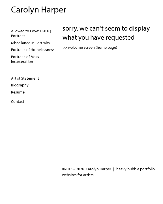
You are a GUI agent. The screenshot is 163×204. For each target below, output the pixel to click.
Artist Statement (25, 78)
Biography (20, 85)
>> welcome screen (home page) (90, 47)
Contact (17, 101)
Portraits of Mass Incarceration (25, 59)
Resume (18, 92)
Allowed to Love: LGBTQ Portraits (31, 33)
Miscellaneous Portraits (30, 42)
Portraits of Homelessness (33, 49)
